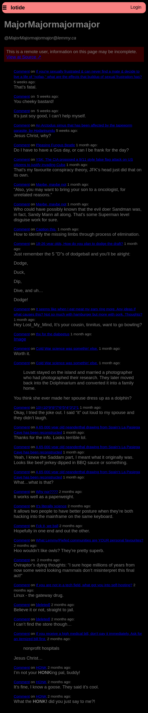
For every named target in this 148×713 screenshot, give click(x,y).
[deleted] (43, 605)
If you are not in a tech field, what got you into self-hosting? (84, 585)
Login (135, 7)
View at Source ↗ (23, 56)
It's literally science (51, 506)
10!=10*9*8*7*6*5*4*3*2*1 (57, 407)
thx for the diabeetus (53, 334)
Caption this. (46, 229)
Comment (22, 71)
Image (20, 339)
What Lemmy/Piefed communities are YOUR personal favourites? (89, 540)
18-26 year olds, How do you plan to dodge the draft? (79, 244)
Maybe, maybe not (51, 184)
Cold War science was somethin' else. (67, 348)
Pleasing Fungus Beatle (55, 145)
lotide (18, 8)
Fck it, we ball (47, 526)
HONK (41, 667)
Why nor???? (47, 492)
